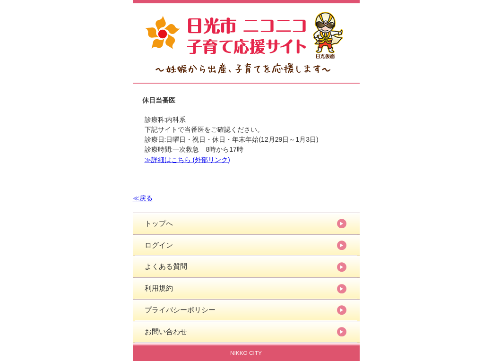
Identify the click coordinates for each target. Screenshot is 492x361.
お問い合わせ (166, 331)
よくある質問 (166, 266)
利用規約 (159, 288)
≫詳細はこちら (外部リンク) (187, 159)
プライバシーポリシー (180, 310)
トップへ (159, 223)
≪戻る (143, 198)
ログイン (159, 245)
